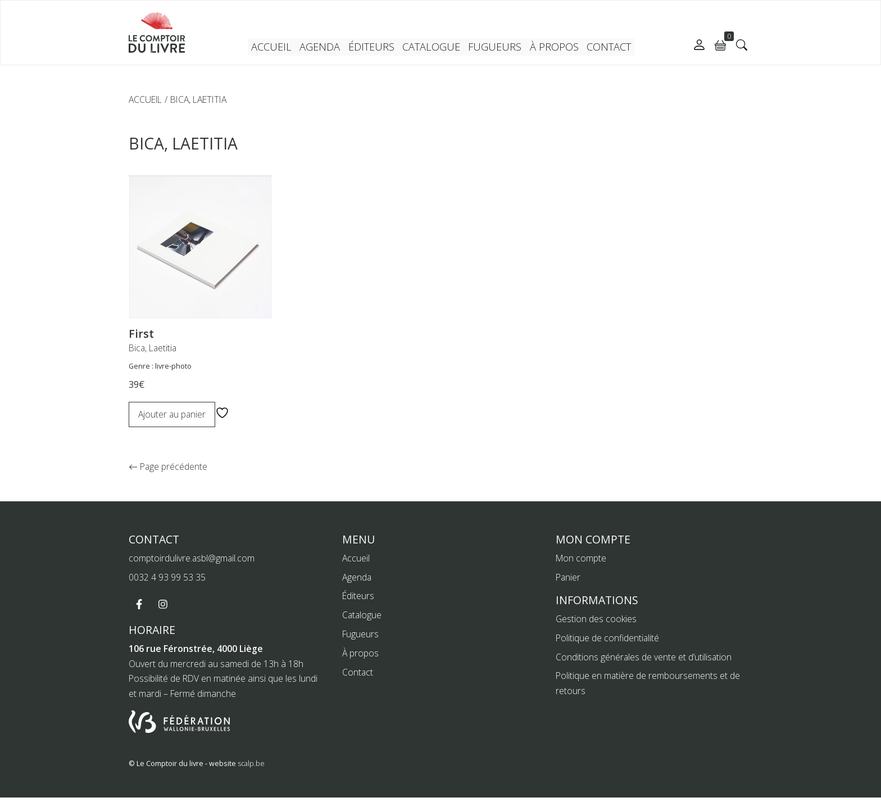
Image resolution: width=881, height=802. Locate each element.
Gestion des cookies (596, 623)
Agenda (324, 48)
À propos (549, 48)
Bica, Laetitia (153, 348)
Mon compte (581, 562)
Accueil (277, 48)
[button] (741, 45)
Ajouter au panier (172, 414)
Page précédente (166, 471)
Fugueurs (493, 48)
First (141, 333)
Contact (602, 48)
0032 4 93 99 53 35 (167, 582)
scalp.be (251, 768)
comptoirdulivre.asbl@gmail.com (192, 562)
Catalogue (433, 48)
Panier (568, 582)
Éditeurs (375, 48)
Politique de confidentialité (608, 642)
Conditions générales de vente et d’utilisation (644, 661)
